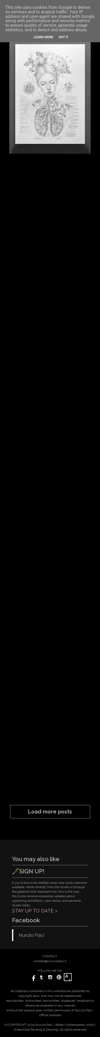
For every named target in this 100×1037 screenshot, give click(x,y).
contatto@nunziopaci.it (50, 961)
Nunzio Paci (31, 935)
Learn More (43, 37)
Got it (64, 37)
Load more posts (50, 811)
